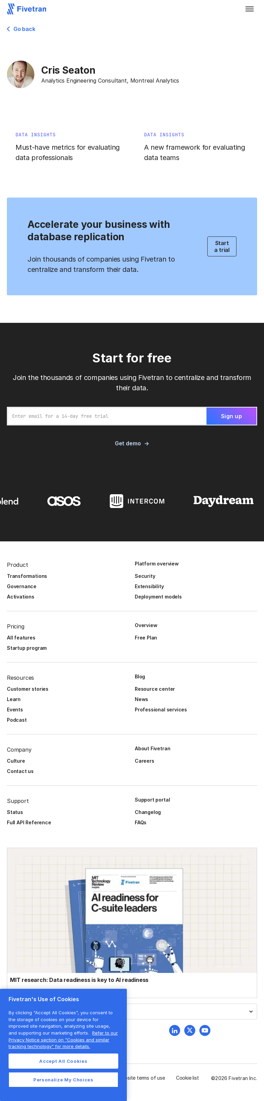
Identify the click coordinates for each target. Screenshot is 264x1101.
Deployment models (158, 597)
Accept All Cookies (63, 1061)
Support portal (152, 800)
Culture (16, 761)
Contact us (20, 771)
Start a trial (222, 246)
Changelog (148, 812)
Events (15, 709)
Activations (20, 597)
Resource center (155, 689)
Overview (146, 625)
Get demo (128, 443)
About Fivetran (152, 748)
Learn (14, 699)
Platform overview (157, 564)
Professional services (161, 709)
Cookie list (187, 1078)
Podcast (17, 720)
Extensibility (149, 586)
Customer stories (27, 689)
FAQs (140, 822)
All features (21, 638)
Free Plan (146, 638)
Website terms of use (141, 1078)
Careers (144, 761)
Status (15, 812)
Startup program (27, 648)
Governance (21, 586)
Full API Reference (29, 822)
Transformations (27, 576)
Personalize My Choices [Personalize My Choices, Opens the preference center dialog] (63, 1079)
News (141, 699)
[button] (249, 9)
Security (145, 576)
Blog (140, 676)
